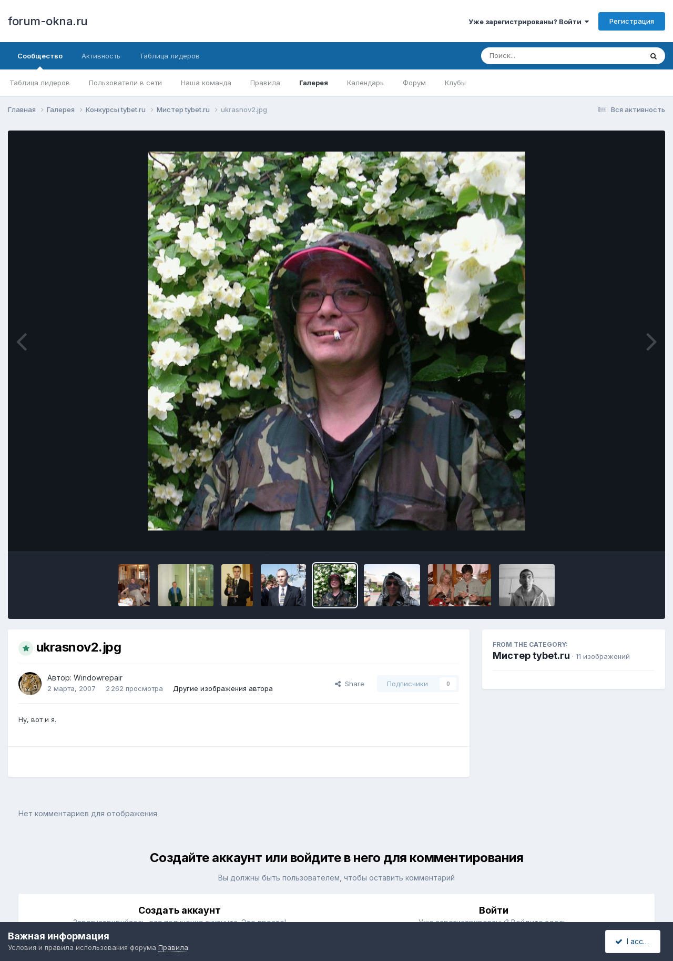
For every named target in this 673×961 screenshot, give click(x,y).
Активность (100, 56)
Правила (265, 82)
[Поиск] (541, 55)
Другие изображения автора (223, 688)
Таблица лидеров (39, 82)
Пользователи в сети (125, 82)
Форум (414, 82)
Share (349, 683)
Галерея (313, 82)
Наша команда (206, 82)
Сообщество (40, 60)
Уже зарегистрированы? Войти (528, 21)
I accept (634, 941)
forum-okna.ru (48, 21)
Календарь (365, 82)
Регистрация (631, 21)
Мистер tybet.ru (531, 655)
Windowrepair (98, 677)
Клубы (455, 82)
